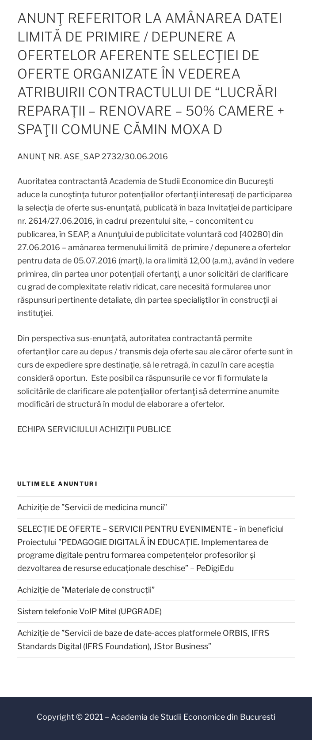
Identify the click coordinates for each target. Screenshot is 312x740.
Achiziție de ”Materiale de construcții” (86, 589)
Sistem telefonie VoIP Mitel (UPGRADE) (89, 611)
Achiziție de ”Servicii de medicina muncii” (92, 507)
